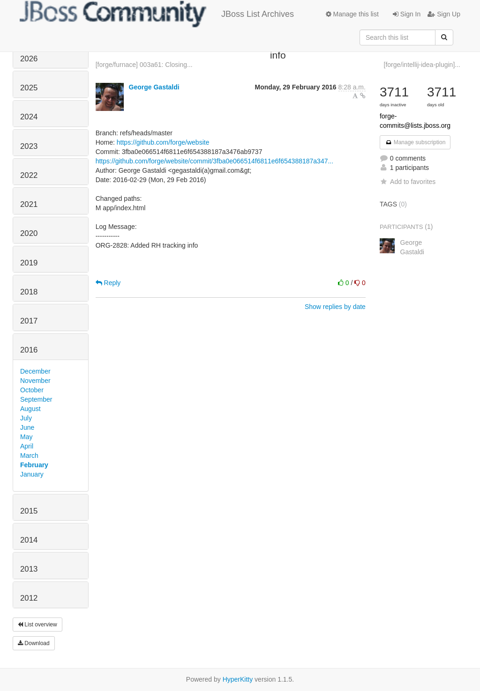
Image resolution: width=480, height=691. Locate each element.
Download (34, 643)
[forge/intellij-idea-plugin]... (422, 64)
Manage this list (352, 14)
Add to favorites (407, 181)
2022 (29, 175)
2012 (29, 598)
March (29, 455)
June (27, 427)
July (26, 418)
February (34, 465)
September (36, 399)
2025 (29, 87)
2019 (29, 262)
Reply (108, 283)
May (26, 437)
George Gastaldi (154, 87)
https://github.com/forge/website (163, 142)
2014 (29, 540)
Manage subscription (415, 142)
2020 (29, 233)
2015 (29, 511)
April (26, 446)
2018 (29, 291)
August (30, 408)
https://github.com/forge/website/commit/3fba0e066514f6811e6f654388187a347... (214, 161)
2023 (29, 146)
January (32, 474)
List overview (37, 624)
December (35, 371)
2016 (29, 350)
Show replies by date (335, 306)
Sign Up (444, 14)
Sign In (406, 14)
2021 (29, 204)
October (32, 390)
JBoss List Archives (157, 14)
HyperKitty (238, 679)
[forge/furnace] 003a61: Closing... (144, 64)
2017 (29, 320)
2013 (29, 569)
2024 (29, 116)
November (35, 380)
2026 (29, 58)
